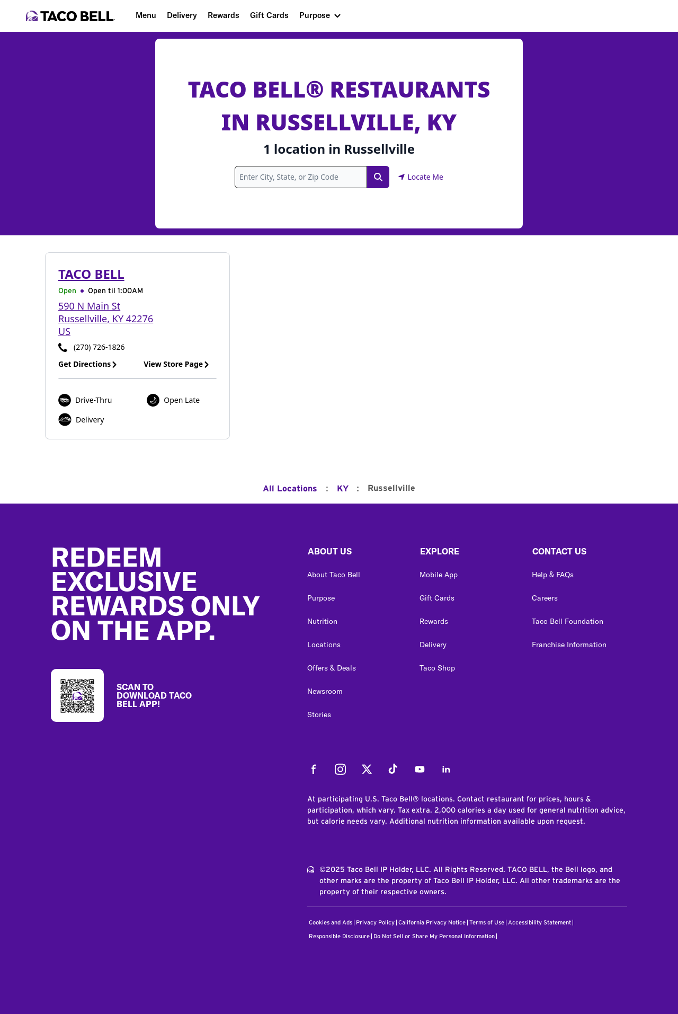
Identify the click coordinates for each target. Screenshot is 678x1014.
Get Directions (88, 364)
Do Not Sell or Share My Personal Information (434, 936)
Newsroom (325, 691)
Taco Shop (437, 668)
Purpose (314, 15)
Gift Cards (269, 15)
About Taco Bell (333, 574)
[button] (355, 554)
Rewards (223, 15)
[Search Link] (378, 177)
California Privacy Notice (432, 922)
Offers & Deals (331, 668)
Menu (146, 15)
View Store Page (177, 364)
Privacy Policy (375, 922)
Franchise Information (569, 644)
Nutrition (322, 621)
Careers (545, 598)
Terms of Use (486, 922)
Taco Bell (91, 274)
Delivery (182, 15)
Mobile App (439, 574)
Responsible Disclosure (339, 936)
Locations (324, 644)
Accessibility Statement (539, 922)
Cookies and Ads (330, 922)
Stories (319, 714)
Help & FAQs (553, 574)
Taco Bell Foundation (567, 621)
